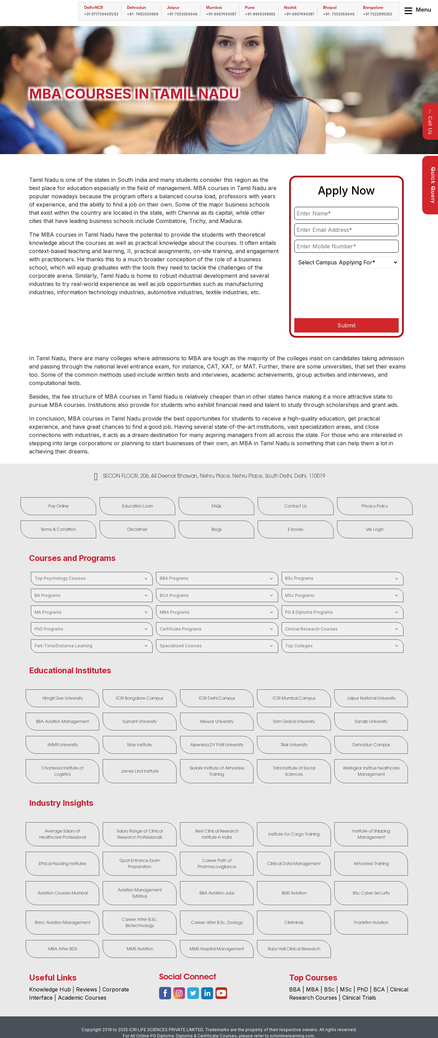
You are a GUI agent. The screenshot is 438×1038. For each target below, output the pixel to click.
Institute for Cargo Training (294, 834)
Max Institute (139, 744)
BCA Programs (217, 595)
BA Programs (92, 595)
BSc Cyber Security (371, 893)
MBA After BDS (62, 949)
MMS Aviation (140, 949)
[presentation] (346, 296)
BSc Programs (342, 579)
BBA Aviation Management (62, 721)
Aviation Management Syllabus (140, 893)
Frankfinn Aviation (371, 922)
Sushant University (140, 721)
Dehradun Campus (371, 744)
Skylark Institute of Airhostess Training (217, 771)
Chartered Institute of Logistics (62, 771)
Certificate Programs (217, 629)
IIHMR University (63, 744)
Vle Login (375, 529)
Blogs (216, 529)
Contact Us (295, 506)
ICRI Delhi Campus (217, 698)
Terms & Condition (58, 529)
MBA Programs (217, 612)
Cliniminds (294, 922)
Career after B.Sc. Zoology (217, 922)
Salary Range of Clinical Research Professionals (140, 834)
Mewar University (216, 721)
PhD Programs (92, 629)
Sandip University (371, 721)
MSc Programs (342, 595)
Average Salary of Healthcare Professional (62, 834)
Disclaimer (137, 529)
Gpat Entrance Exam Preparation (139, 863)
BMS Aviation (294, 893)
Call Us (430, 121)
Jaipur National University (371, 698)
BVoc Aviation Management (62, 922)
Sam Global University (294, 721)
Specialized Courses (217, 646)
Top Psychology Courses (92, 579)
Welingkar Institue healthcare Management (371, 771)
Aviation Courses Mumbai (63, 893)
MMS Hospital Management (217, 949)
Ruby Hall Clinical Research (294, 949)
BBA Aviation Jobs (216, 893)
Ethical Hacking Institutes (62, 863)
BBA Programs (217, 579)
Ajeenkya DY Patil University (216, 744)
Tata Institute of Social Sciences (294, 771)
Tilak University (294, 744)
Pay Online (58, 506)
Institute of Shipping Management (371, 834)
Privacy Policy (374, 506)
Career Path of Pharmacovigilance (216, 863)
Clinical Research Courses (342, 629)
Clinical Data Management (294, 863)
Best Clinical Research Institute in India (217, 834)
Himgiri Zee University (62, 698)
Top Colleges (342, 646)
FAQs (216, 506)
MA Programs (92, 612)
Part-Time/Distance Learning (92, 646)
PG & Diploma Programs (342, 612)
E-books (295, 529)
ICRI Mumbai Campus (294, 698)
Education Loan (137, 506)
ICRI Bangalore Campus (139, 698)
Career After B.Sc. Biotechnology (139, 922)
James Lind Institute (140, 771)
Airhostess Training (371, 863)
